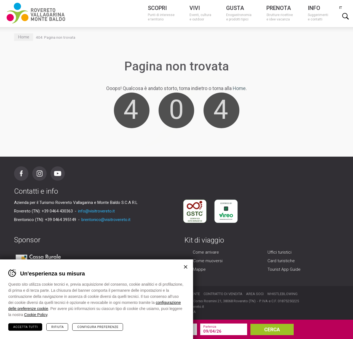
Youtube (57, 173)
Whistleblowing (282, 294)
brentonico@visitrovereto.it (105, 219)
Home (23, 37)
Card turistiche (281, 260)
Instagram (39, 173)
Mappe (199, 269)
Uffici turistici (280, 252)
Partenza (209, 327)
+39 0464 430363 (57, 211)
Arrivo (157, 327)
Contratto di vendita (223, 294)
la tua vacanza (99, 329)
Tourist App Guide (284, 269)
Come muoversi (208, 260)
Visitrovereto (36, 13)
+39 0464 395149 (60, 219)
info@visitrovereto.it (96, 211)
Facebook (21, 173)
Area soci (255, 294)
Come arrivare (206, 252)
